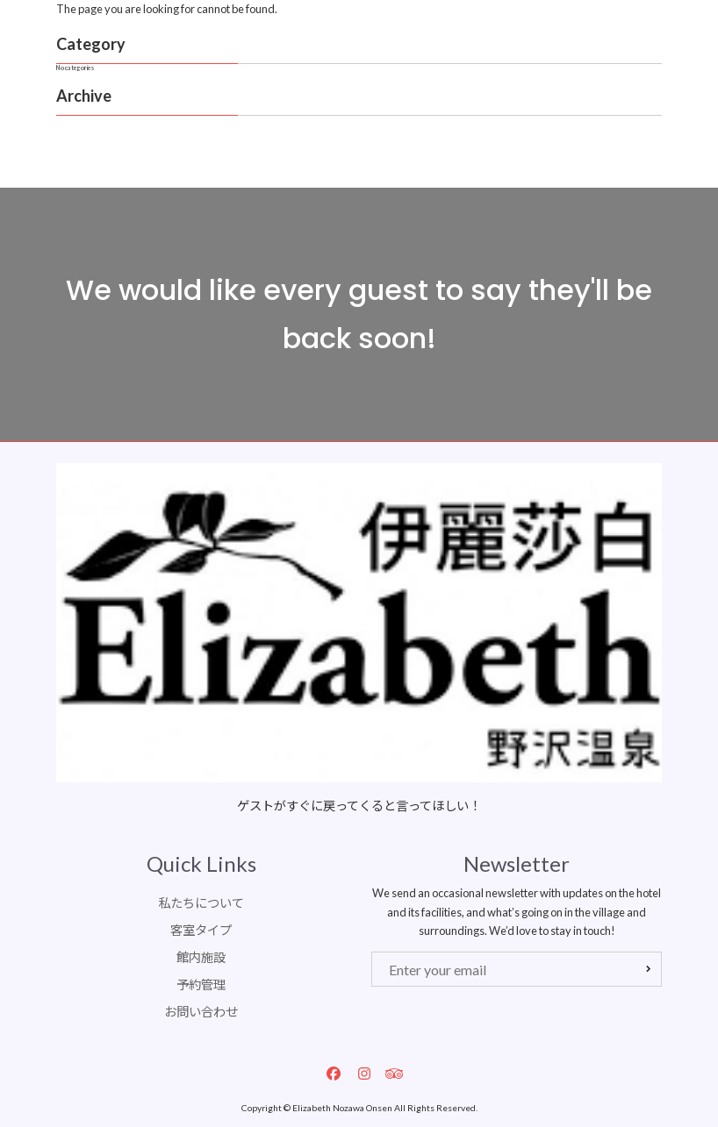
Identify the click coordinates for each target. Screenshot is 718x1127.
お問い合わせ (201, 1011)
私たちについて (201, 902)
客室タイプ (201, 930)
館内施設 (201, 957)
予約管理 (201, 984)
